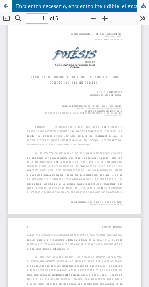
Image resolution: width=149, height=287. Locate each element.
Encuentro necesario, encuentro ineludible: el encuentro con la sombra (82, 6)
